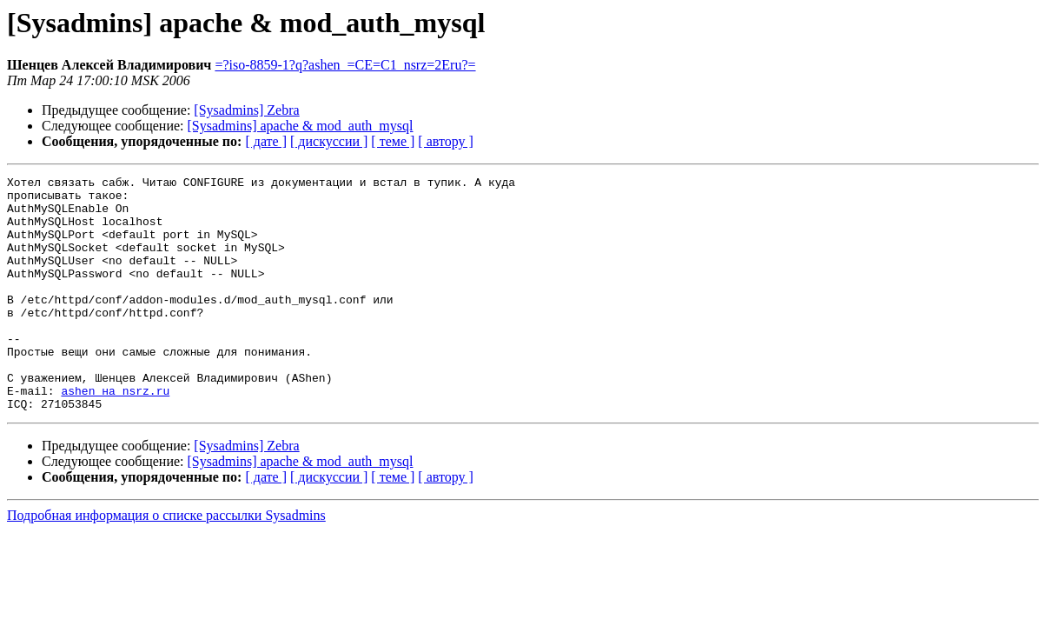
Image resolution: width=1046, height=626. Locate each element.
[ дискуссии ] (328, 141)
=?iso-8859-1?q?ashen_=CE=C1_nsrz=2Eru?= (345, 64)
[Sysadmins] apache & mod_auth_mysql (301, 125)
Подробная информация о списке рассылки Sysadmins (166, 562)
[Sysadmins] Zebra (246, 110)
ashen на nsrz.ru (115, 435)
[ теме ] (392, 141)
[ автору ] (445, 141)
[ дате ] (266, 141)
